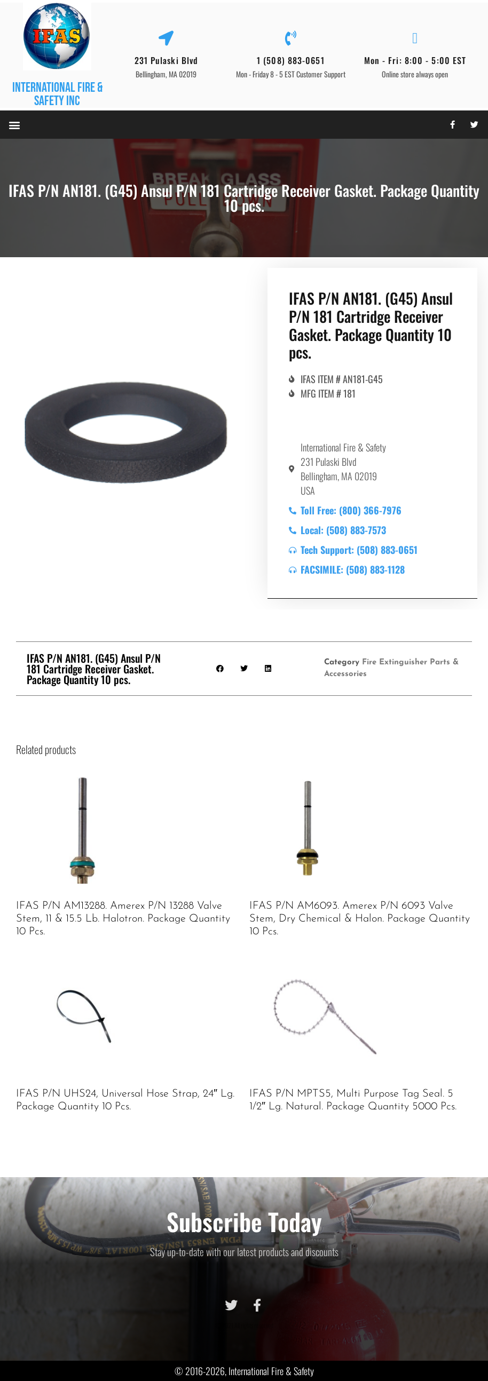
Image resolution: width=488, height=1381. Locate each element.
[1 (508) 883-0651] (290, 38)
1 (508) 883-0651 (291, 60)
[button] (14, 124)
